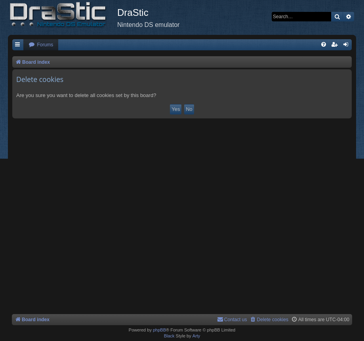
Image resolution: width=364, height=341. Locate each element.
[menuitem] (41, 45)
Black (169, 335)
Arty (196, 335)
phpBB (159, 330)
